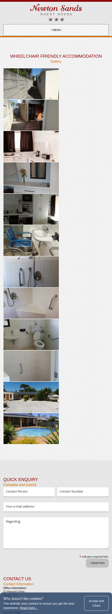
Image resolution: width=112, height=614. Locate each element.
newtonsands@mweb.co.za (19, 431)
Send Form (97, 364)
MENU (56, 30)
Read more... (29, 608)
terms (41, 586)
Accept (96, 603)
